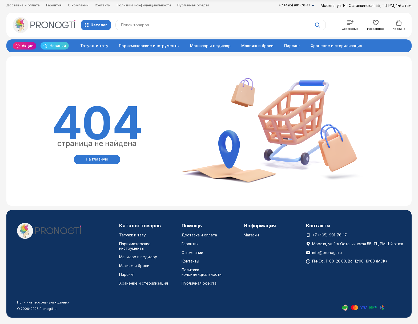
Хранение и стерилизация (336, 45)
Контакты (102, 5)
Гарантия (54, 5)
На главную (97, 159)
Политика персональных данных (43, 302)
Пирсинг (292, 45)
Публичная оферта (193, 5)
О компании (78, 5)
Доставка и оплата (23, 5)
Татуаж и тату (94, 45)
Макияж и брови (257, 45)
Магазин (251, 235)
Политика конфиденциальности (144, 5)
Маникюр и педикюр (210, 45)
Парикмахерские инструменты (149, 45)
